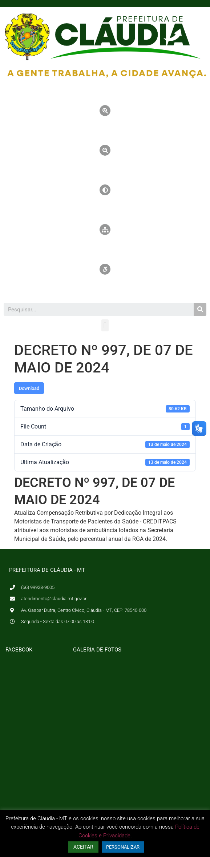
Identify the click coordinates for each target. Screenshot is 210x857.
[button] (104, 325)
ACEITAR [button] (83, 847)
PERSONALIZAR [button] (123, 847)
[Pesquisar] (200, 309)
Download (29, 388)
